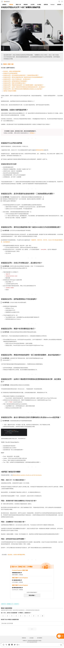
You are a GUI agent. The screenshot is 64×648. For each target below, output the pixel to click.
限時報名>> (32, 133)
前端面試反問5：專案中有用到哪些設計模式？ (14, 83)
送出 (32, 629)
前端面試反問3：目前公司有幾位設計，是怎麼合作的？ (17, 79)
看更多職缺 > (32, 595)
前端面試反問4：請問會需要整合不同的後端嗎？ (15, 81)
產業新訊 (4, 4)
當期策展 (59, 4)
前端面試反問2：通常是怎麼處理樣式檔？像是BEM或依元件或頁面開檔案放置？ (23, 77)
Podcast (52, 4)
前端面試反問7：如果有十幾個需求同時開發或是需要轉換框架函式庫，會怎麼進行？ (24, 87)
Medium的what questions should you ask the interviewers (27, 475)
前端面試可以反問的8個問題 (10, 73)
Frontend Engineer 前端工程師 (20, 570)
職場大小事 (18, 4)
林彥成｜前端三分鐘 (8, 64)
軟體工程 (4, 603)
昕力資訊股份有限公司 (17, 580)
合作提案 (31, 637)
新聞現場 (46, 4)
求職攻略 (11, 4)
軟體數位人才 (10, 603)
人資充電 (32, 4)
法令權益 (39, 4)
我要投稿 (24, 637)
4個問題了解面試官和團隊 (9, 90)
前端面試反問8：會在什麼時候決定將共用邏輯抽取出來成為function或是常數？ (23, 89)
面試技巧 (16, 603)
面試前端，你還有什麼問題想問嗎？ (12, 71)
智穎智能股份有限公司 (17, 572)
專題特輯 (26, 4)
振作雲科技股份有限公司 (17, 587)
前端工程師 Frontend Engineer (20, 577)
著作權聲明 (39, 637)
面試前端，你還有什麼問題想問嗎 (16, 554)
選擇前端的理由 (40, 150)
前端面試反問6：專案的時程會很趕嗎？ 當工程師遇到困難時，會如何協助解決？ (23, 85)
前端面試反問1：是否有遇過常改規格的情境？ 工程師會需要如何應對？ (21, 75)
